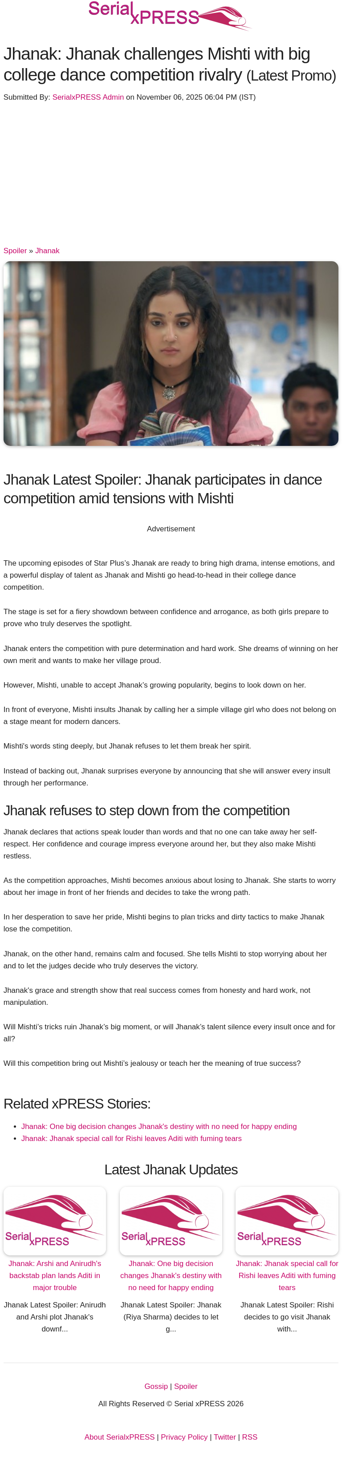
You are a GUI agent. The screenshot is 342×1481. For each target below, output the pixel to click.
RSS (250, 1437)
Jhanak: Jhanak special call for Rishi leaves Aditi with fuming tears (131, 1138)
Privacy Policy (184, 1437)
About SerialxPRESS (120, 1437)
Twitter (225, 1437)
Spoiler (15, 251)
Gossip (156, 1386)
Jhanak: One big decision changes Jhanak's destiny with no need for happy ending (159, 1126)
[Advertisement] (171, 178)
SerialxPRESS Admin (88, 97)
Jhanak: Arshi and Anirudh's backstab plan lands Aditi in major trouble (54, 1275)
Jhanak (47, 251)
